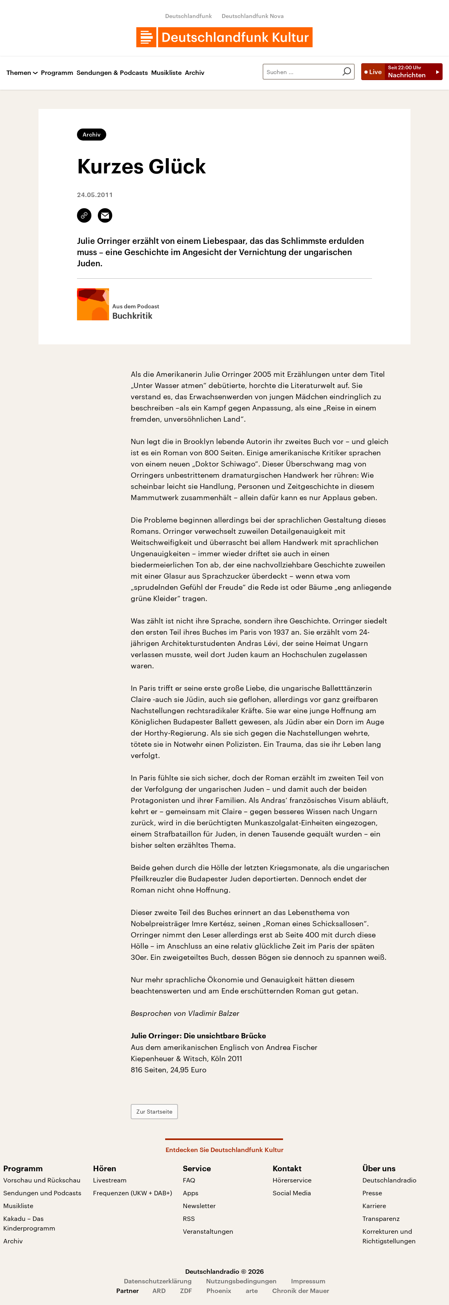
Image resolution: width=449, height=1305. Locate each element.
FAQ (189, 1180)
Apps (190, 1192)
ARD (159, 1290)
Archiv (194, 72)
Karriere (374, 1205)
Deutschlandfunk (188, 15)
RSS (189, 1218)
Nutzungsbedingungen (241, 1281)
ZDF (186, 1290)
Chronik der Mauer (300, 1290)
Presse (372, 1192)
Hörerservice (292, 1180)
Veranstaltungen (208, 1231)
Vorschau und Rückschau (42, 1180)
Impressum (308, 1281)
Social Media (292, 1192)
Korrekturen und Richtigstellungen (389, 1236)
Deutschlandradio (389, 1180)
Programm (57, 72)
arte (252, 1290)
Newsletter (199, 1205)
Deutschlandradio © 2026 (224, 1271)
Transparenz (381, 1218)
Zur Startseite (154, 1111)
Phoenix (218, 1290)
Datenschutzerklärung (158, 1281)
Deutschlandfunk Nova (253, 15)
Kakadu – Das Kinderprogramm (29, 1223)
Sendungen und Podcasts (42, 1192)
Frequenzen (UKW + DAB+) (132, 1192)
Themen (18, 72)
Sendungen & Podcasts (112, 72)
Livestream (110, 1180)
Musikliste (166, 72)
